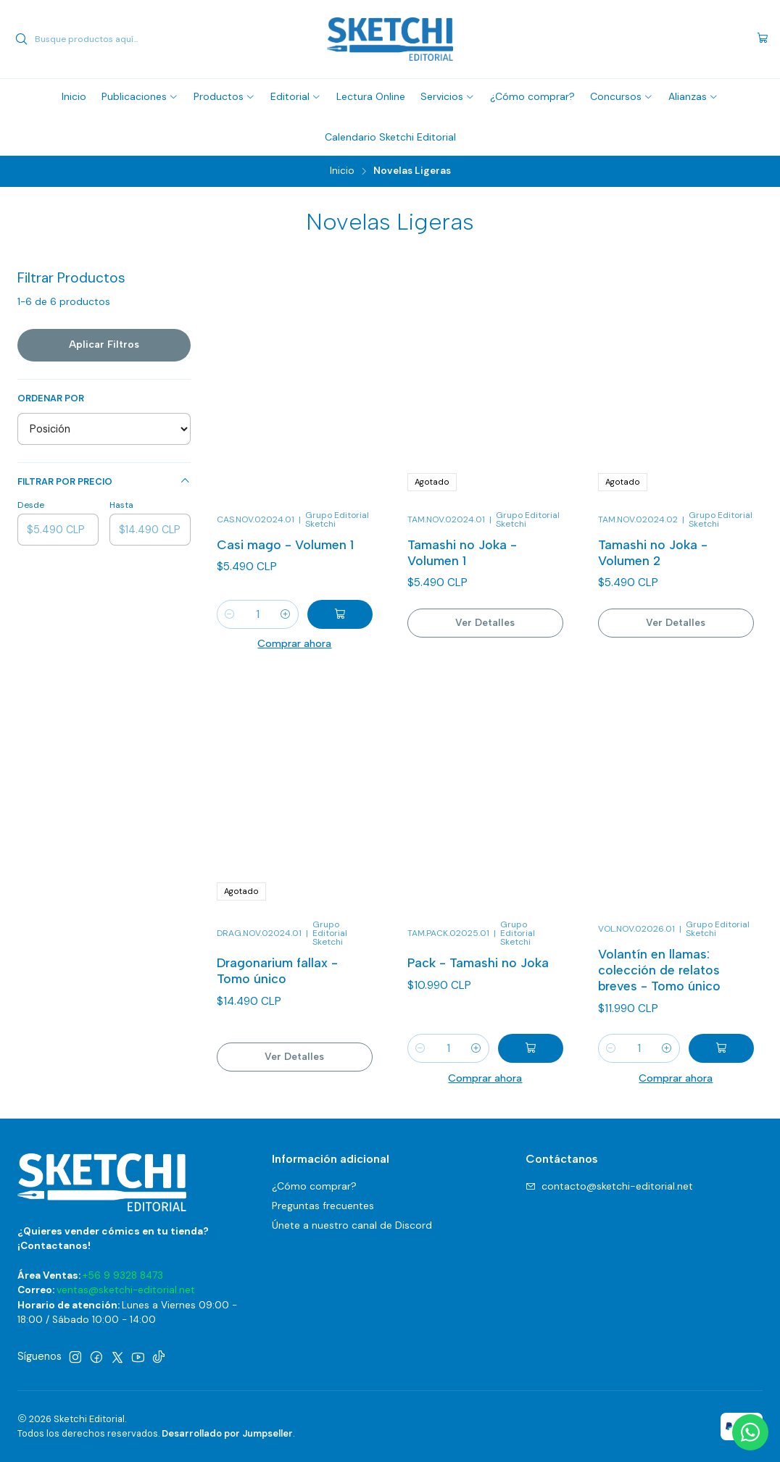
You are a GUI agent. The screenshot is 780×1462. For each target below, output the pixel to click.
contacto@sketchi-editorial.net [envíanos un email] (609, 1185)
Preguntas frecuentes (323, 1205)
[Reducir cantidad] (229, 614)
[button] (139, 96)
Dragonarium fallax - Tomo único (277, 1033)
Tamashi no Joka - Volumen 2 (653, 552)
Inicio (342, 171)
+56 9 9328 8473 (123, 1275)
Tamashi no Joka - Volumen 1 (462, 552)
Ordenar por (50, 398)
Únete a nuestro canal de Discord (352, 1225)
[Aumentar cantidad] (285, 614)
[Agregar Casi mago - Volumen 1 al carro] (340, 614)
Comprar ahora (294, 643)
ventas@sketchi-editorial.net (126, 1290)
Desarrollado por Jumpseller (227, 1433)
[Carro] (762, 39)
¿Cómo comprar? (314, 1185)
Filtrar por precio (104, 481)
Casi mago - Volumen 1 (285, 544)
